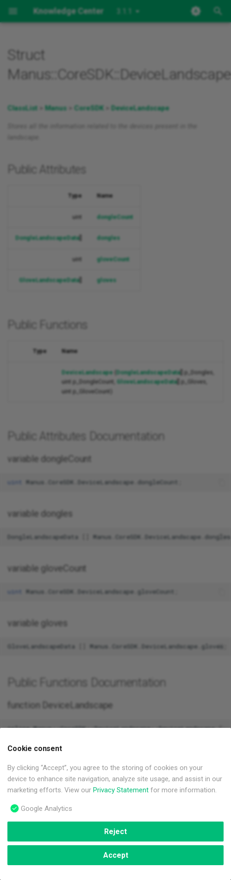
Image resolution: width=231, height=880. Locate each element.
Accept (115, 855)
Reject (115, 831)
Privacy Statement (121, 790)
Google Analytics (46, 808)
